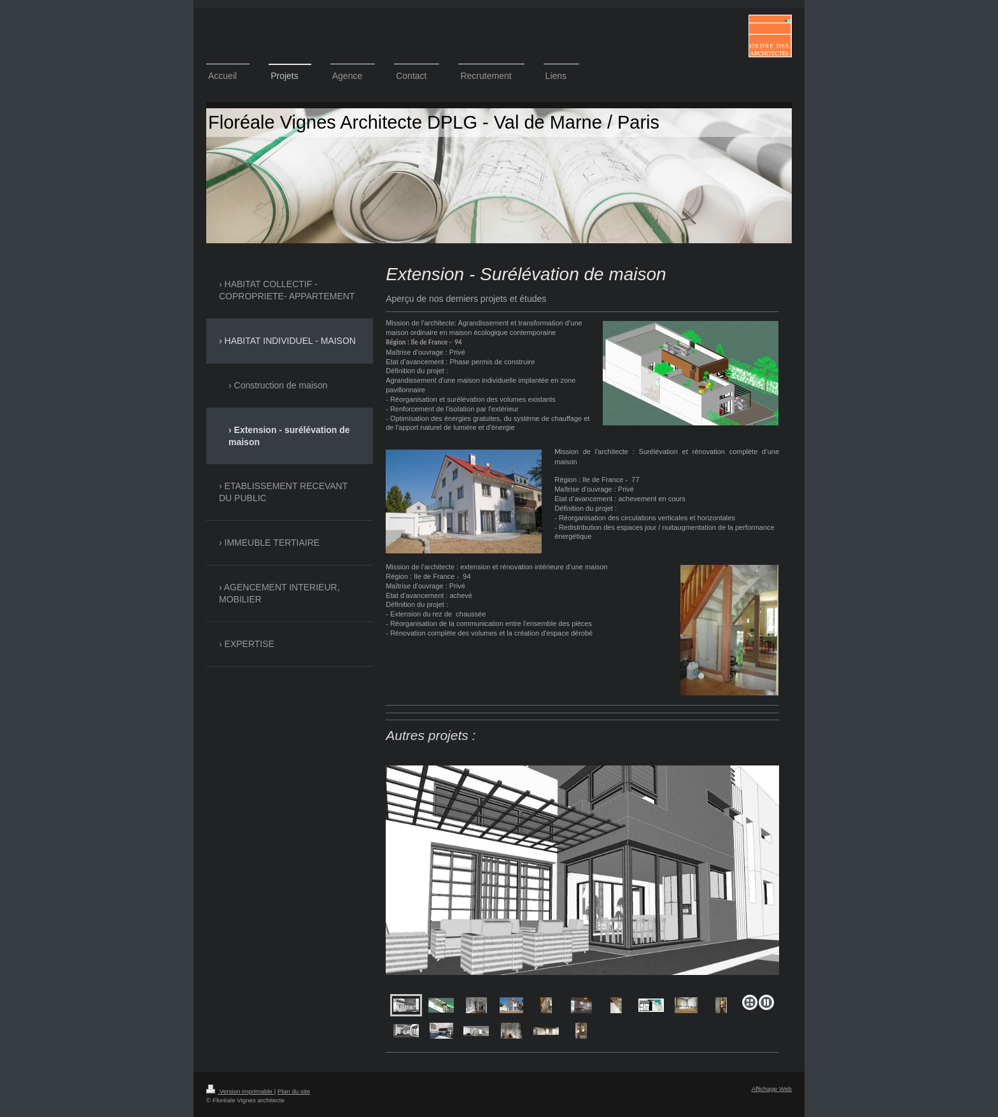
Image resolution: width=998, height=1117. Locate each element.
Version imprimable (240, 1091)
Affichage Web (772, 1088)
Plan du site (294, 1091)
